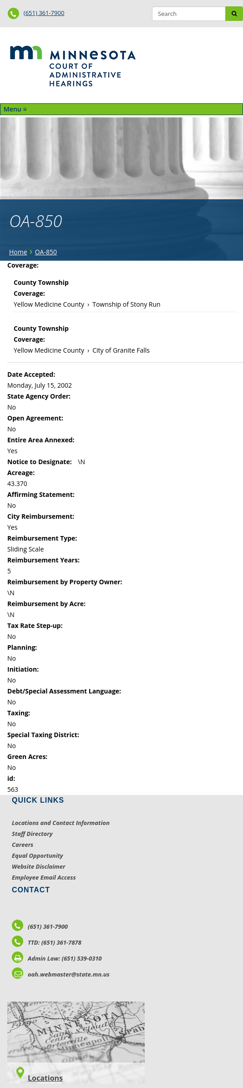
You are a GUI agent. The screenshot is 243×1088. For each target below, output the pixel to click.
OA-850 (46, 252)
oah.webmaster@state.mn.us (61, 974)
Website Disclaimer (39, 866)
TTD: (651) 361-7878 (46, 942)
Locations (45, 1078)
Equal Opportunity (37, 855)
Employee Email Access (44, 877)
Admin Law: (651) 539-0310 (57, 958)
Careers (22, 844)
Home (18, 252)
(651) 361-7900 (44, 13)
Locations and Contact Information (61, 823)
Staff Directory (32, 834)
